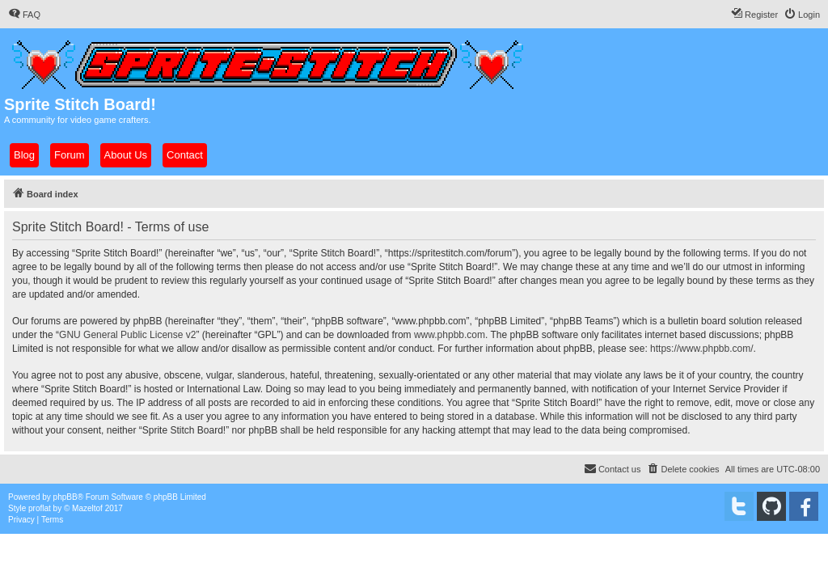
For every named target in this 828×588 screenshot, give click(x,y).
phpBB (65, 497)
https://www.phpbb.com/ (701, 348)
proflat (39, 508)
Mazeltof (87, 508)
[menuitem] (24, 14)
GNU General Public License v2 (127, 335)
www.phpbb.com (449, 335)
